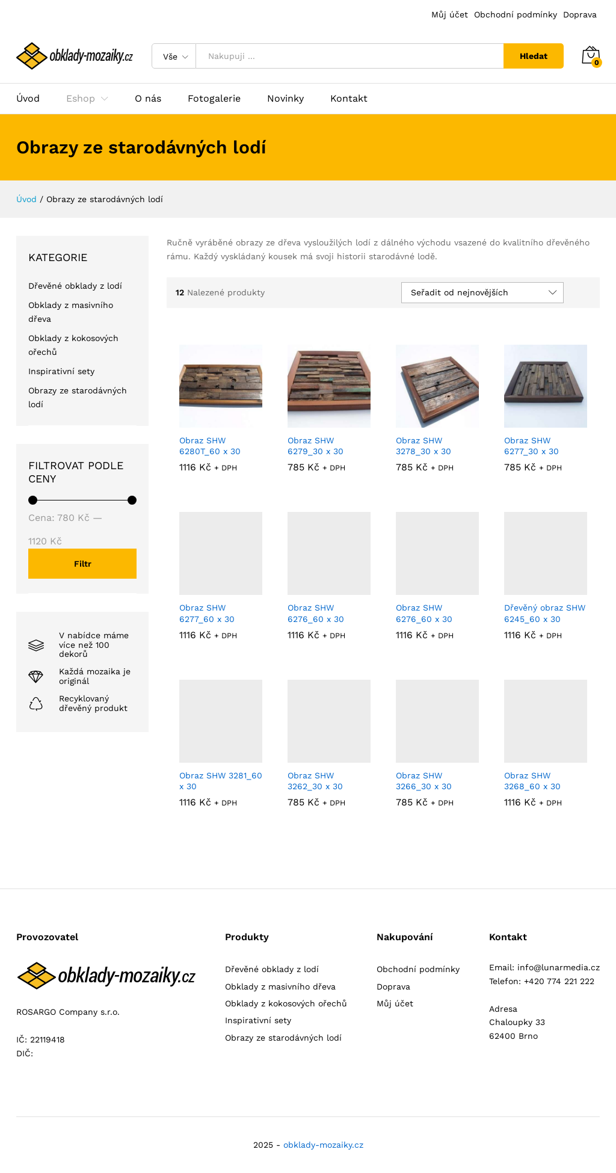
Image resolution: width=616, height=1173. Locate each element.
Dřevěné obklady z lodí (75, 286)
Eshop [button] (80, 98)
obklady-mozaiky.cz (323, 1145)
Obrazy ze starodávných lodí (283, 1037)
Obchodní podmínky (515, 14)
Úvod (28, 98)
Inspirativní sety (61, 371)
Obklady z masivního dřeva (280, 986)
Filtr (82, 563)
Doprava (580, 14)
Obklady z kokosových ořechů (286, 1003)
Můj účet (449, 14)
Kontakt (349, 98)
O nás (148, 98)
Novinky (285, 98)
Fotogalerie (214, 98)
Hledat (533, 56)
